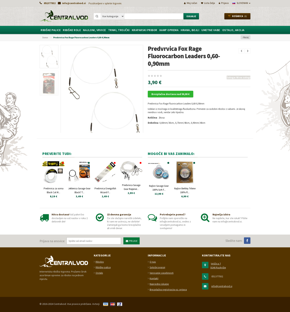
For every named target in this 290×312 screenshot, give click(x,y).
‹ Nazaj (245, 37)
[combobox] (153, 16)
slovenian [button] (241, 3)
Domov (45, 37)
